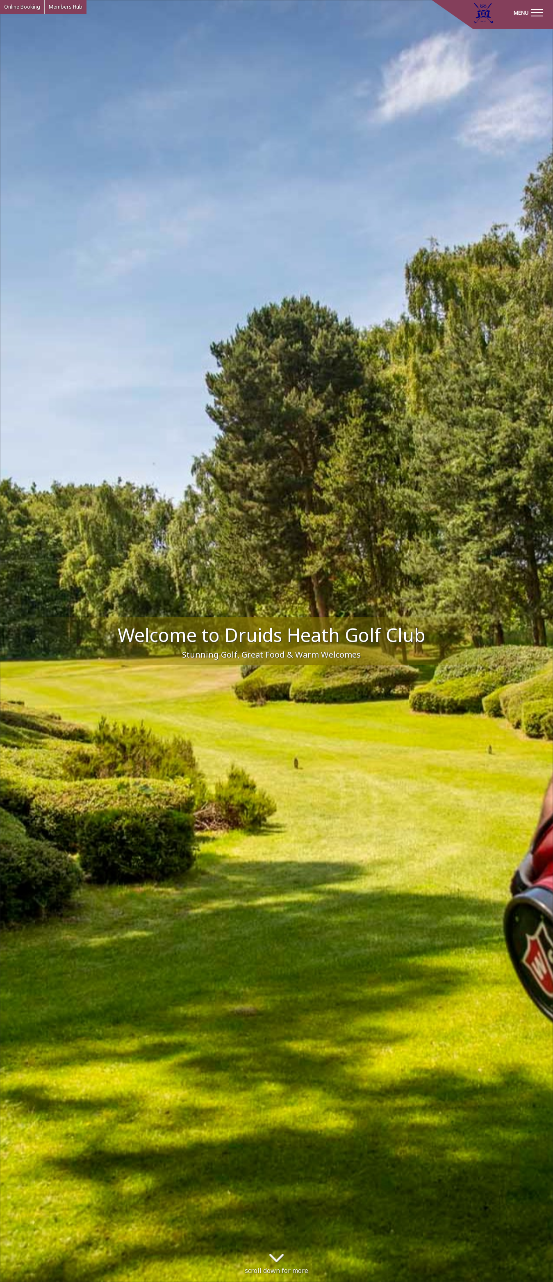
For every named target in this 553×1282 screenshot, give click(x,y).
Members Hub (65, 6)
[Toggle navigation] (528, 12)
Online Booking (22, 6)
